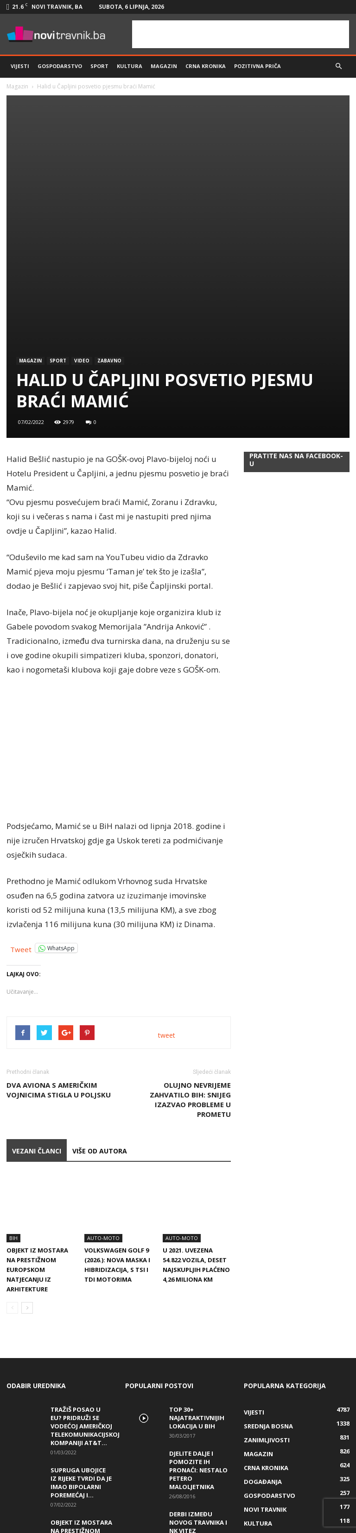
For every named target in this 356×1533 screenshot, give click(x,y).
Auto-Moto (103, 1095)
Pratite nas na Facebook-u (296, 339)
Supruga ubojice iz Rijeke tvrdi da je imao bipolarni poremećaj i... (81, 1340)
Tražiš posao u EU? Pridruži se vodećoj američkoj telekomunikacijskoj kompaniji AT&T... (85, 1284)
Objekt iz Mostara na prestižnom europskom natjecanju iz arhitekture (37, 1127)
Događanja (263, 1339)
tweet (166, 914)
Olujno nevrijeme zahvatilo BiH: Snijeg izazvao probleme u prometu (190, 979)
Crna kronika (205, 65)
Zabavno (109, 240)
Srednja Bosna (268, 1284)
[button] (338, 66)
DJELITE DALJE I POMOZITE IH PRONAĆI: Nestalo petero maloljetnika (198, 1328)
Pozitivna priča (257, 65)
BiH (13, 1095)
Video (81, 240)
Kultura (129, 65)
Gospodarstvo (60, 65)
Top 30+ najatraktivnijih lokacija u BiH (196, 1275)
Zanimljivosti (267, 1298)
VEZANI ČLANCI (36, 1030)
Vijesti (20, 65)
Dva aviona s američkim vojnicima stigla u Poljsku (58, 969)
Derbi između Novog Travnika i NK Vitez (198, 1380)
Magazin (164, 65)
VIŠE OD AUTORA (99, 1030)
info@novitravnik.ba (174, 1514)
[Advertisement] (240, 34)
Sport (99, 65)
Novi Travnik (265, 1367)
